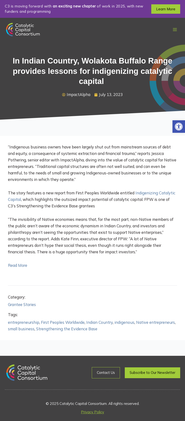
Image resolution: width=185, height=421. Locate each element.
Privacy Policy (92, 412)
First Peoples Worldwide (63, 322)
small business (21, 328)
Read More (17, 265)
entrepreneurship (23, 322)
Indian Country (99, 322)
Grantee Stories (22, 304)
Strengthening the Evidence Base (66, 328)
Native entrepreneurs (155, 322)
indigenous (124, 322)
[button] (178, 126)
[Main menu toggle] (174, 29)
